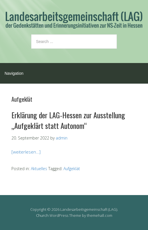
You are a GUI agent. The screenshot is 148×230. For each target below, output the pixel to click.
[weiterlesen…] (26, 152)
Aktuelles (39, 168)
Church (42, 215)
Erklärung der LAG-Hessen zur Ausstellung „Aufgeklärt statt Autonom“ (68, 120)
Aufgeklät (71, 168)
